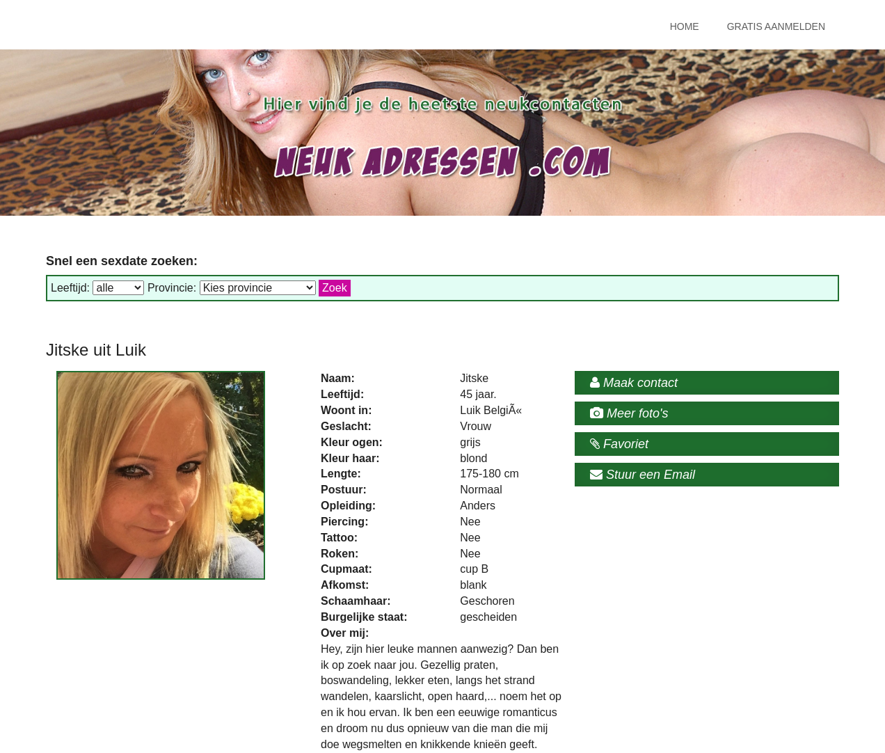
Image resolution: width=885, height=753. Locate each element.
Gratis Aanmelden (776, 26)
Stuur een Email (642, 475)
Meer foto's (629, 413)
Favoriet (619, 444)
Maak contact (634, 383)
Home (684, 26)
